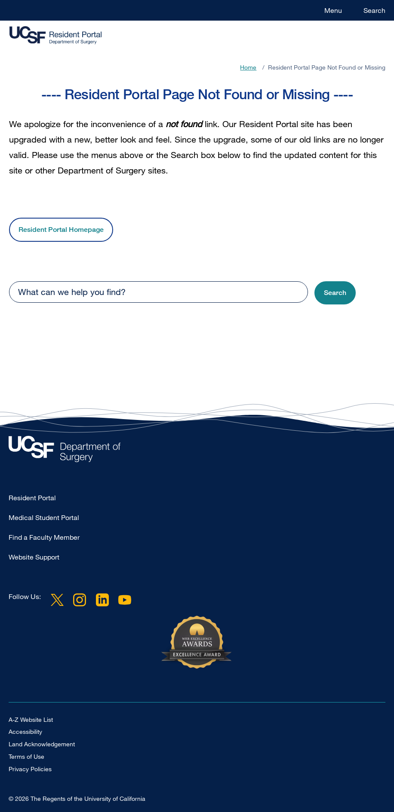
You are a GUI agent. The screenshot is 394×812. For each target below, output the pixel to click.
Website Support (34, 557)
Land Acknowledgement (42, 744)
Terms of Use (26, 756)
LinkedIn (101, 599)
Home (248, 67)
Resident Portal (32, 497)
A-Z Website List (31, 719)
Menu (333, 10)
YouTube (124, 599)
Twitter (57, 599)
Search (374, 10)
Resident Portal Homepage (61, 229)
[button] (335, 293)
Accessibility (25, 731)
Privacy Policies (30, 768)
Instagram (79, 599)
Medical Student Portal (44, 517)
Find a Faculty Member (44, 537)
